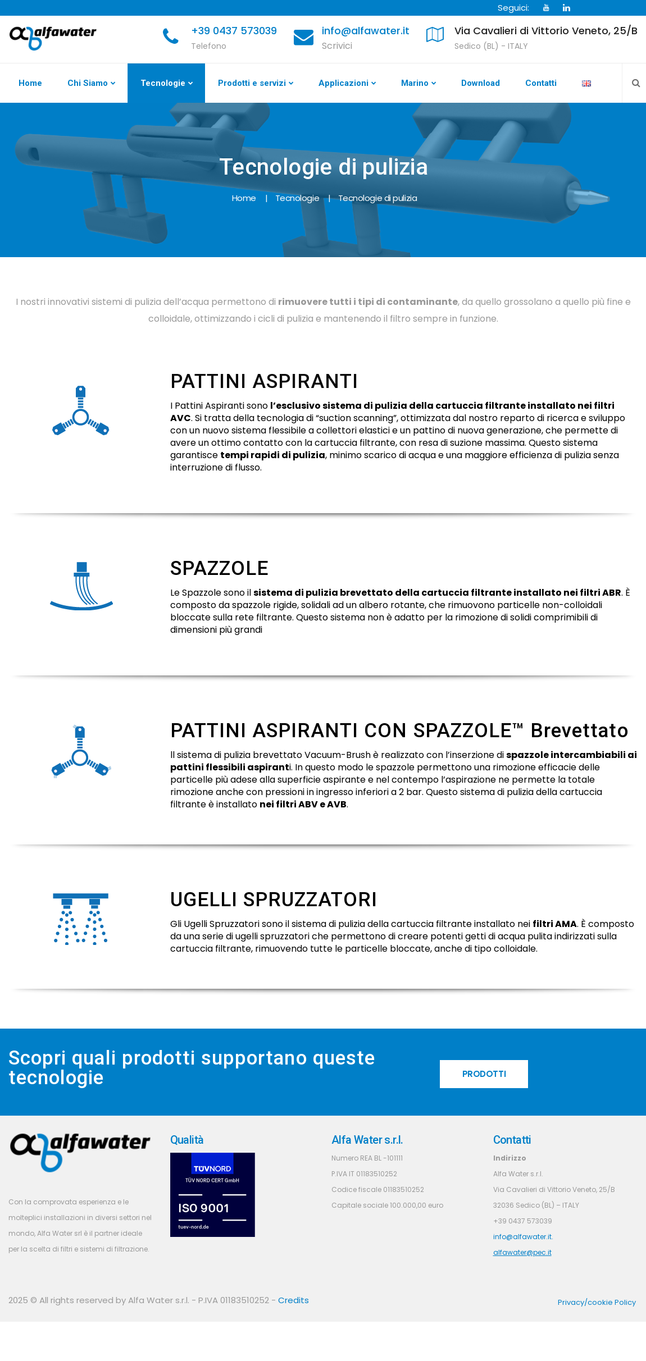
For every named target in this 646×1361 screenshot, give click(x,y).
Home (30, 83)
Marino (415, 83)
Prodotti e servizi (252, 83)
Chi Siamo (87, 83)
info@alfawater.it (366, 31)
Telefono (208, 46)
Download (480, 83)
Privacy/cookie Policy (597, 1302)
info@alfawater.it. (523, 1236)
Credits (293, 1300)
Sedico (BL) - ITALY (491, 46)
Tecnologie (162, 83)
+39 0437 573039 (234, 31)
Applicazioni (344, 83)
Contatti (541, 83)
